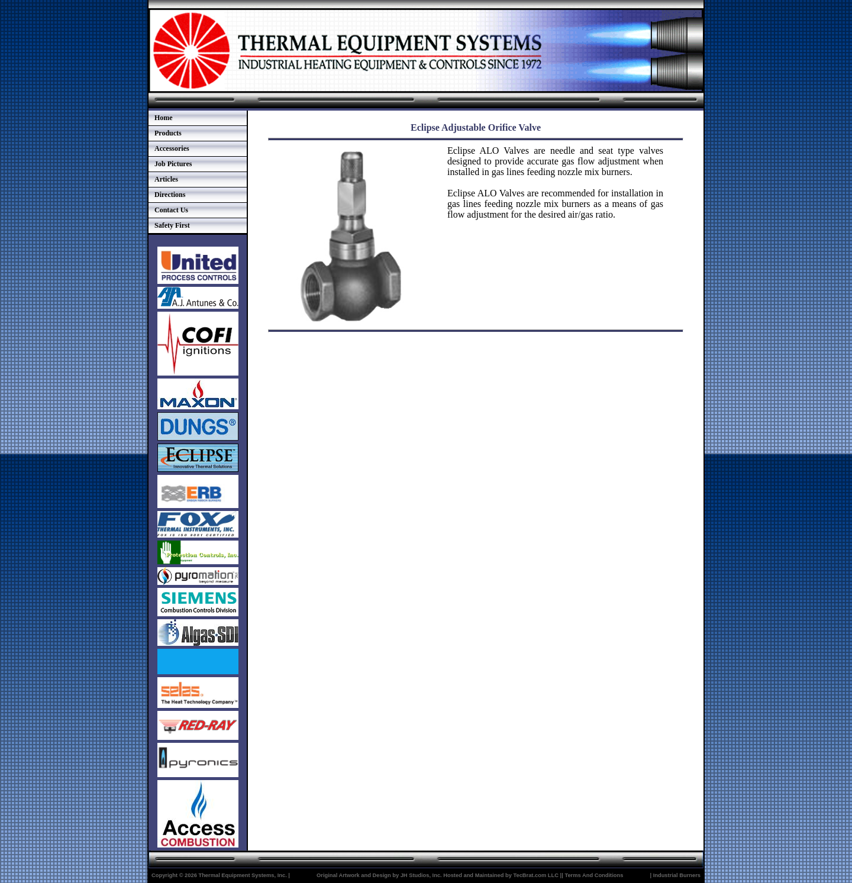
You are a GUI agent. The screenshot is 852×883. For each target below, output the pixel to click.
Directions (169, 194)
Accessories (171, 148)
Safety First (172, 225)
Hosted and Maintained (473, 875)
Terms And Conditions (593, 875)
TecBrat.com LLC (536, 875)
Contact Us (171, 210)
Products (168, 133)
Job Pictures (173, 164)
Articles (166, 179)
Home (163, 118)
